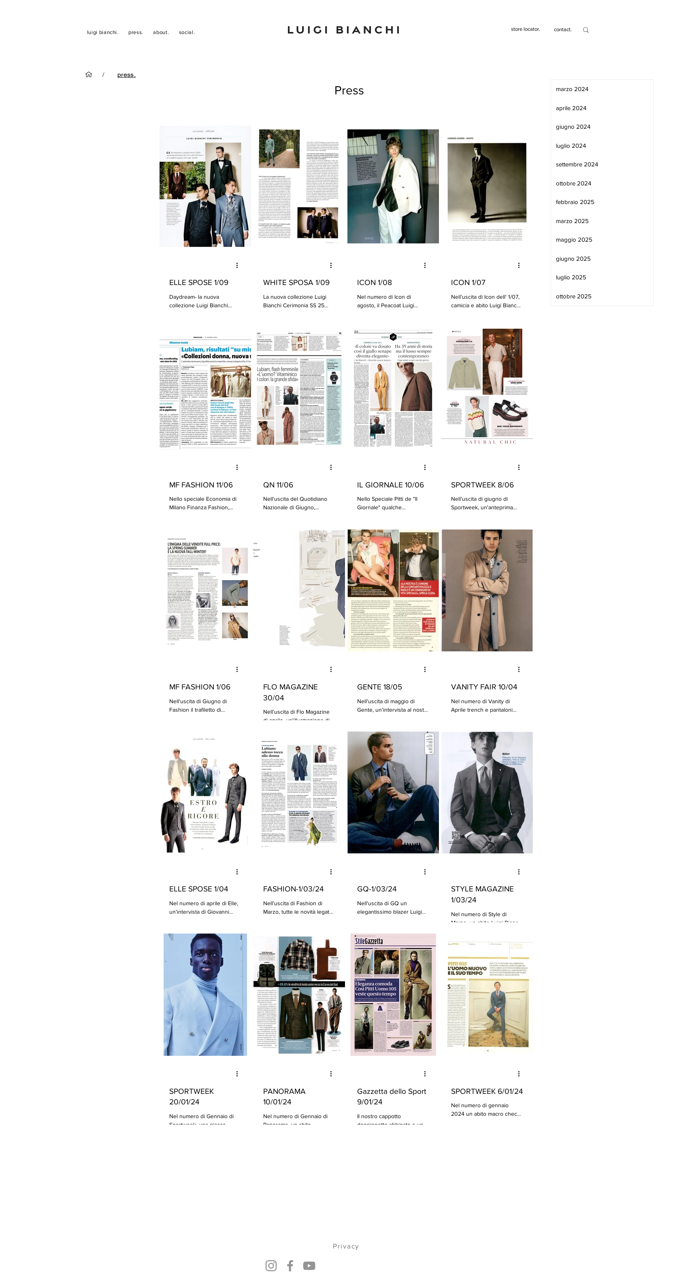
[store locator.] (525, 29)
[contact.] (563, 30)
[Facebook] (290, 1265)
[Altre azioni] (240, 265)
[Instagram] (271, 1265)
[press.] (126, 74)
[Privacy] (347, 1246)
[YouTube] (309, 1265)
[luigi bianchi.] (88, 74)
